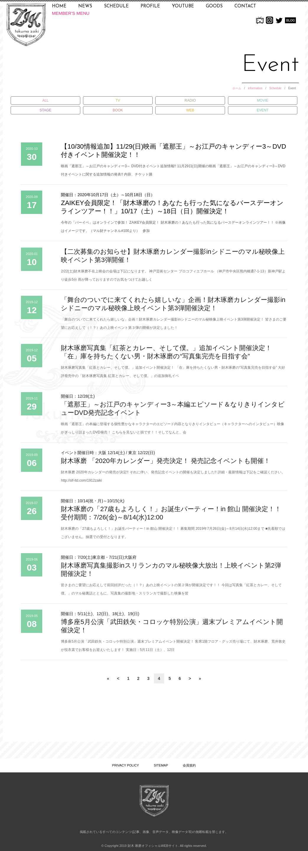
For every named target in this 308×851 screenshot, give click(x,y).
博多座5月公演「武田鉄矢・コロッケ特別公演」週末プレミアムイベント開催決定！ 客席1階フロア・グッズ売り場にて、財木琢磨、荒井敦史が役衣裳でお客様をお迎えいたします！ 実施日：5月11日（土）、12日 (173, 648)
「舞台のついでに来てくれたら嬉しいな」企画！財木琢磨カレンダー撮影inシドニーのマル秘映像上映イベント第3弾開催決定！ (173, 306)
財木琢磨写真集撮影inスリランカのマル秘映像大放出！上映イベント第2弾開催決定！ (171, 572)
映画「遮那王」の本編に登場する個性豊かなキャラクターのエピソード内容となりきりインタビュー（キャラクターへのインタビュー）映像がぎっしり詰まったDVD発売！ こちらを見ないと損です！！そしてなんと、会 (172, 431)
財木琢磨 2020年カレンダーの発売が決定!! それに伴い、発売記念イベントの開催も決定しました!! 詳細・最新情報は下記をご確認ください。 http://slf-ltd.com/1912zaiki (173, 479)
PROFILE (150, 6)
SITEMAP (161, 765)
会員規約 (189, 765)
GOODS (214, 6)
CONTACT (245, 6)
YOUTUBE (183, 6)
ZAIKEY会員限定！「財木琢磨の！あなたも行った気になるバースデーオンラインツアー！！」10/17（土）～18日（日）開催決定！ (172, 207)
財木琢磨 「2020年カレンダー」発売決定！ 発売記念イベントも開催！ (165, 463)
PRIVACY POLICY (125, 765)
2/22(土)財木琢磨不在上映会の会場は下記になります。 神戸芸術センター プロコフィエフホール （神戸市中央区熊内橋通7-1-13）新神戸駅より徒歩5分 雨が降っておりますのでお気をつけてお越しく (173, 278)
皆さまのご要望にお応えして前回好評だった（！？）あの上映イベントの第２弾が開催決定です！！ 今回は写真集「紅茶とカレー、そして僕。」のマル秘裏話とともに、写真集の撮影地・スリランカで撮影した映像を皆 (171, 592)
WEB (190, 110)
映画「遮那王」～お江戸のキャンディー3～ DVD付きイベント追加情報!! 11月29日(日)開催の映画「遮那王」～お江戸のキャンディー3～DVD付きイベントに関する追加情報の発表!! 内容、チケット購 (173, 170)
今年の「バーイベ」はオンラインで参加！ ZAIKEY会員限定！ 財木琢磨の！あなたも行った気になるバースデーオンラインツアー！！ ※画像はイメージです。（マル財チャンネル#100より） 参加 (173, 226)
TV (117, 100)
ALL (45, 100)
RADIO (190, 100)
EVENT (262, 110)
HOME (59, 6)
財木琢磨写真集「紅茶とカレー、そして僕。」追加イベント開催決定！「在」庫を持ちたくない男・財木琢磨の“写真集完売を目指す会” (166, 355)
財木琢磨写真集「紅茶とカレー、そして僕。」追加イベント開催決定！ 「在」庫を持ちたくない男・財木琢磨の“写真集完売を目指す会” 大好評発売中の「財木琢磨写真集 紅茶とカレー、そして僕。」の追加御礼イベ (173, 374)
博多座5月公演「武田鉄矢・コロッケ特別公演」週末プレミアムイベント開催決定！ (172, 628)
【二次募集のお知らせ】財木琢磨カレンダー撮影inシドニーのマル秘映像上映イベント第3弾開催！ (172, 258)
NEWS (85, 6)
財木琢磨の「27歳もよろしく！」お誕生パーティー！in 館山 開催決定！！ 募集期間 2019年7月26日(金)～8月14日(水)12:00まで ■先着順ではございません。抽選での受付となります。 (173, 535)
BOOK (118, 110)
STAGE (45, 110)
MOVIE (262, 100)
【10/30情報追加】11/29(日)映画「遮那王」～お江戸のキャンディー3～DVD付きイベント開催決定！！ (173, 150)
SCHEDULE (116, 6)
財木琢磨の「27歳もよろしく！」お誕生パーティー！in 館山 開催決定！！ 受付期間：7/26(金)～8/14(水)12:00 (171, 516)
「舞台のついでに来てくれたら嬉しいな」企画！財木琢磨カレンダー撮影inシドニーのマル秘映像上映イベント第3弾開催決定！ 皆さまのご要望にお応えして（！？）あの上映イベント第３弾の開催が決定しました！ (173, 326)
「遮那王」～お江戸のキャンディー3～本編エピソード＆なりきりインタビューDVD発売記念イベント (172, 411)
